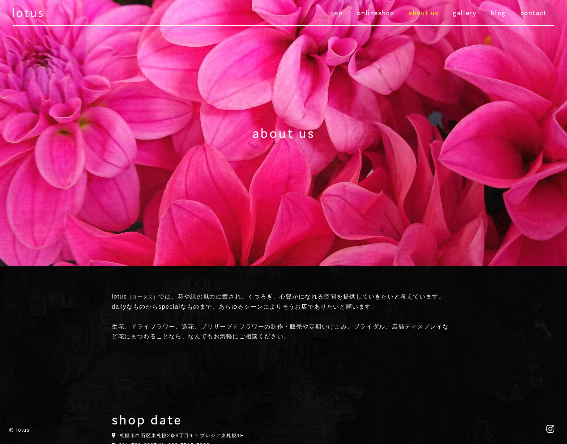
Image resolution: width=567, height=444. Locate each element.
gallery (464, 14)
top (337, 14)
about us (423, 14)
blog (498, 14)
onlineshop (375, 14)
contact (533, 14)
